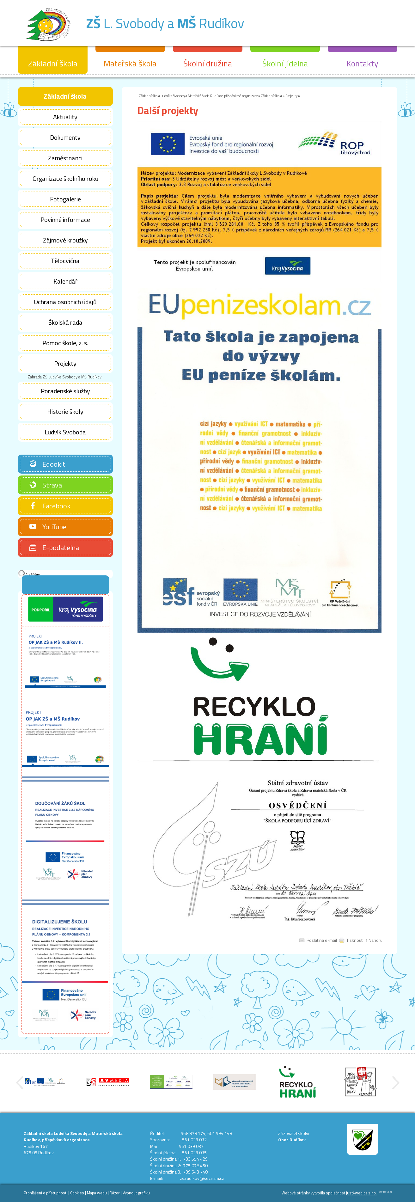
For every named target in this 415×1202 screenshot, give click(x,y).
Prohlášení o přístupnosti (45, 1193)
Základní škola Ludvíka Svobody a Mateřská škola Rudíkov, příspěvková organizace (198, 95)
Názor (115, 1193)
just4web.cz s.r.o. (361, 1193)
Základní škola (271, 95)
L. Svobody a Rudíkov (165, 23)
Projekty (291, 95)
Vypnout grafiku (136, 1193)
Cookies (77, 1193)
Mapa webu (97, 1193)
